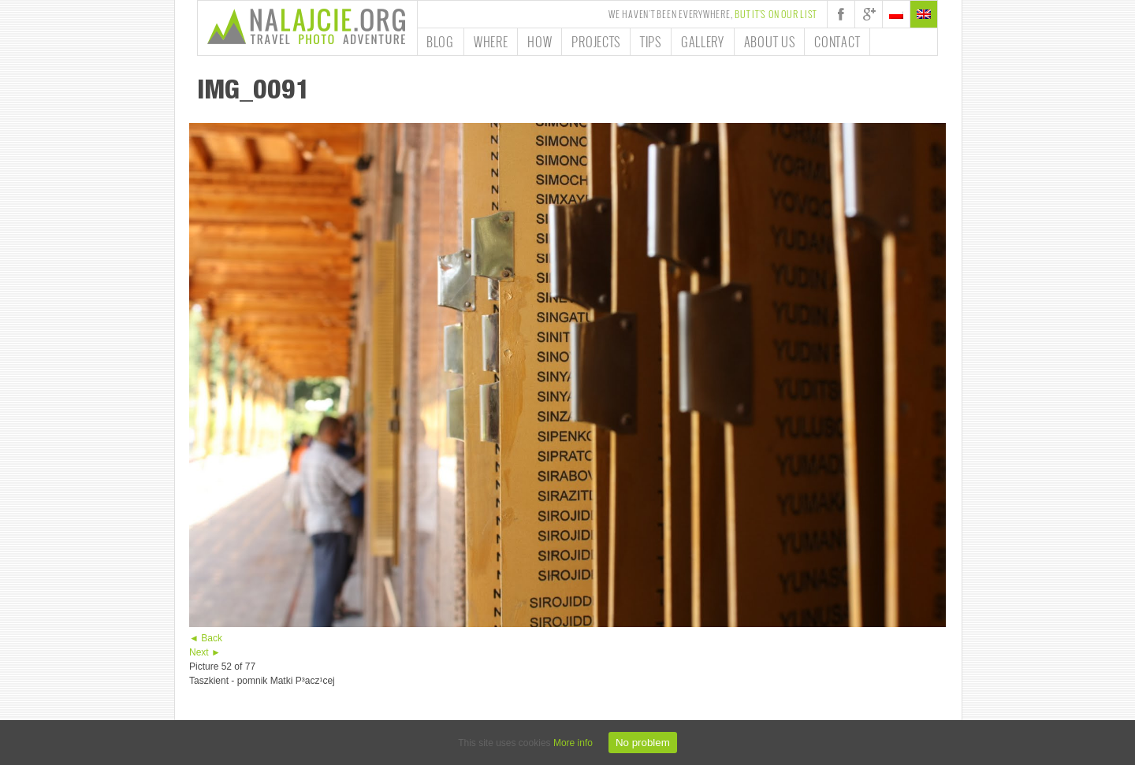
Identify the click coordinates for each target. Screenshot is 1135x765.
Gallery (702, 41)
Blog (440, 41)
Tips (650, 41)
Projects (595, 41)
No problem (643, 742)
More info (573, 742)
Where (491, 41)
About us (769, 41)
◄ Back (205, 638)
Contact (837, 41)
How (539, 41)
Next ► (205, 652)
